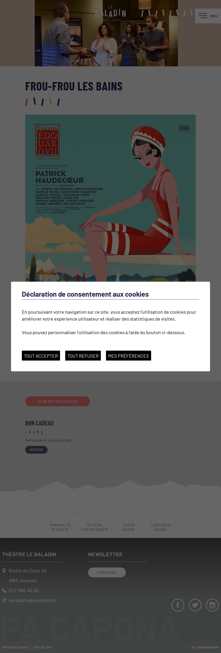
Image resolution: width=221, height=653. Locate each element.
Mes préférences (128, 355)
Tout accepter (41, 355)
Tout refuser (83, 355)
